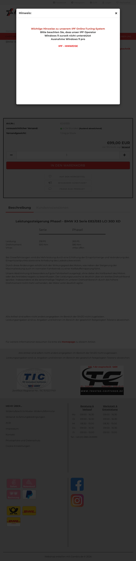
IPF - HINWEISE (68, 46)
